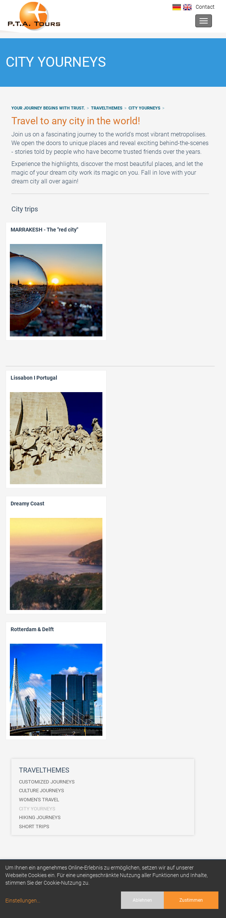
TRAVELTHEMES (106, 108)
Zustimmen (191, 900)
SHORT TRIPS (34, 826)
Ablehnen (142, 900)
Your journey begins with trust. (48, 108)
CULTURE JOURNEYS (41, 790)
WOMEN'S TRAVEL (39, 799)
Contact (204, 7)
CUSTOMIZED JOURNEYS (47, 782)
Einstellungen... (22, 901)
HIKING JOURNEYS (40, 817)
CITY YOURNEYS (144, 108)
